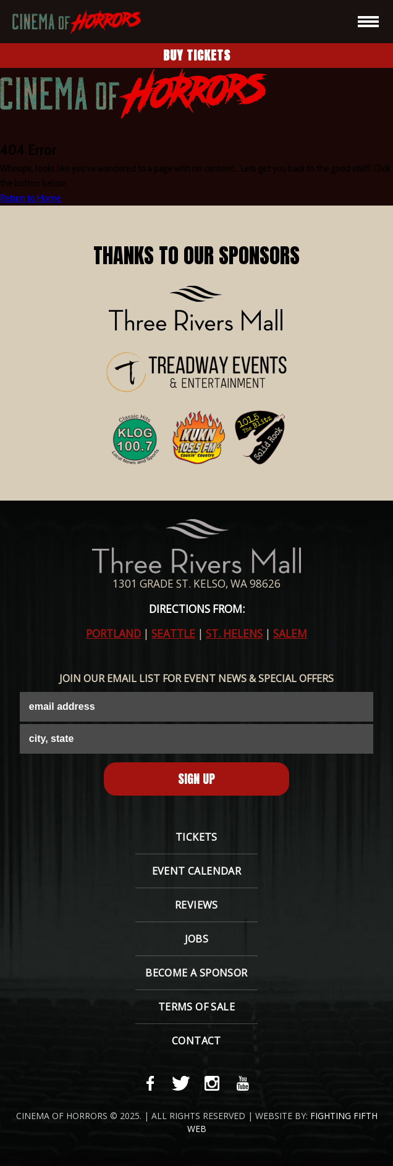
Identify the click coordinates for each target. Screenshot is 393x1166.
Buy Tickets (196, 55)
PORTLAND (113, 634)
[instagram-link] (212, 1083)
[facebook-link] (150, 1083)
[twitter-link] (181, 1083)
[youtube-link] (243, 1083)
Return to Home (30, 198)
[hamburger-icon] (368, 21)
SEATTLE (173, 634)
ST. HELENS (234, 634)
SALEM (290, 634)
